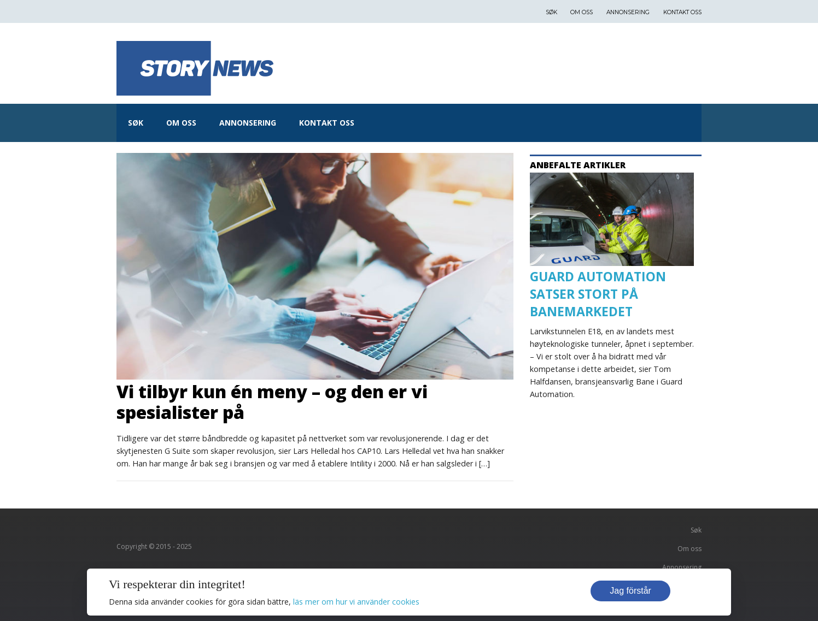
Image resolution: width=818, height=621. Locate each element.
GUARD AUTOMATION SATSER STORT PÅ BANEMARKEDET (598, 294)
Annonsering (628, 12)
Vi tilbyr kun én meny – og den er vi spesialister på (272, 402)
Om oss (581, 12)
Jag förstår (630, 590)
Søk (551, 12)
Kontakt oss (682, 12)
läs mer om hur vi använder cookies (356, 601)
